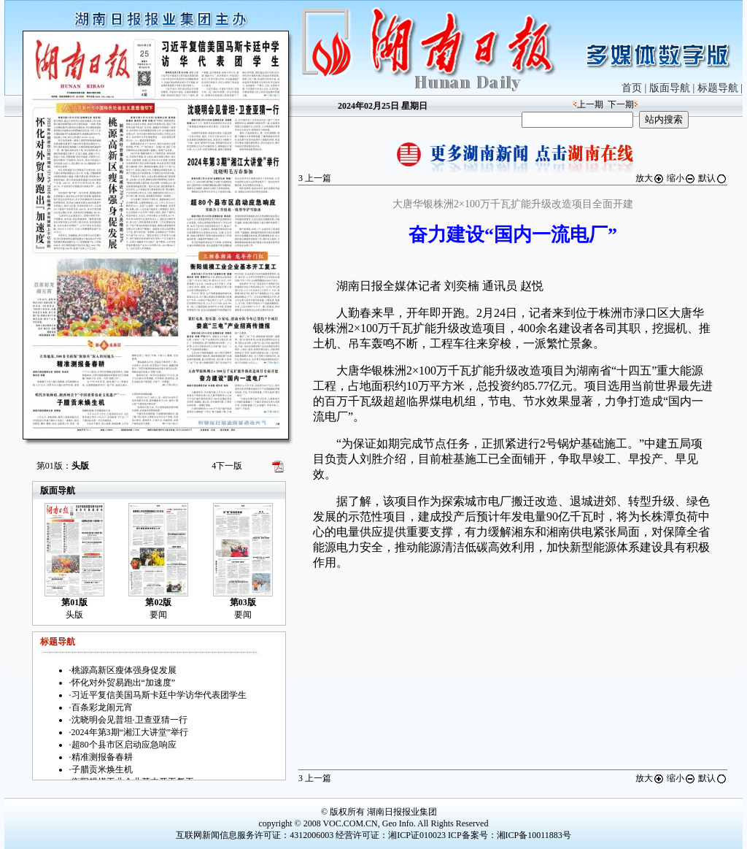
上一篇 (314, 178)
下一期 (621, 104)
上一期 (590, 104)
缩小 (681, 178)
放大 (650, 178)
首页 (632, 87)
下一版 (227, 466)
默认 (712, 178)
